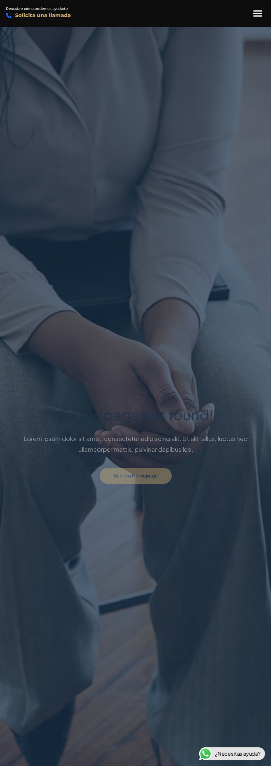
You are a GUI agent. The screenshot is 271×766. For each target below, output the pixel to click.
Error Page (136, 373)
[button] (257, 13)
